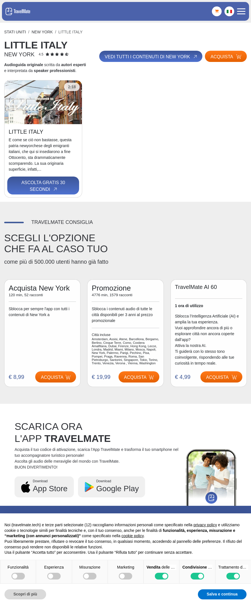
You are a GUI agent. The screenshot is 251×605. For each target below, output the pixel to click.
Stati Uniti (15, 32)
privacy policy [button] (205, 525)
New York (42, 32)
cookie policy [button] (133, 536)
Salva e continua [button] (222, 594)
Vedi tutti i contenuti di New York (151, 56)
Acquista (225, 56)
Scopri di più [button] (25, 594)
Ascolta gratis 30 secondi (43, 186)
